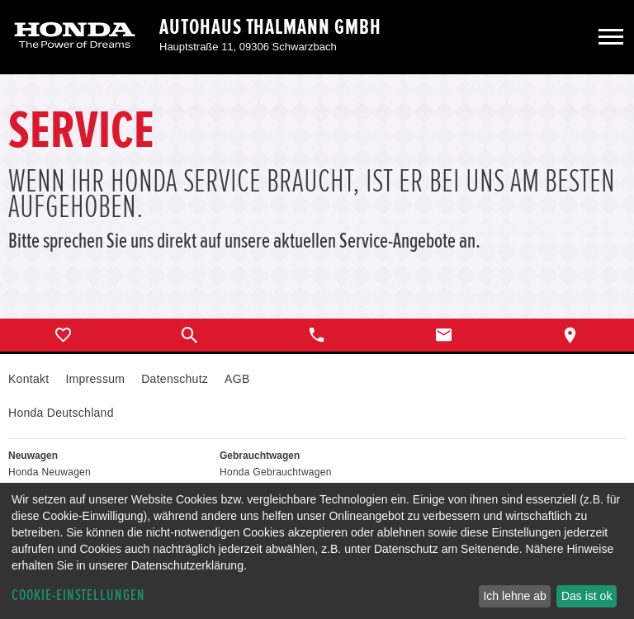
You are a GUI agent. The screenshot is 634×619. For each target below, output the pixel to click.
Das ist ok (586, 595)
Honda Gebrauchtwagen (276, 472)
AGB (237, 378)
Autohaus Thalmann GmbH (270, 27)
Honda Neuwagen (49, 472)
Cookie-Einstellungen (78, 595)
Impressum (95, 378)
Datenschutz (174, 378)
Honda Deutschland (61, 412)
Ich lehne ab (514, 595)
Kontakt (28, 378)
